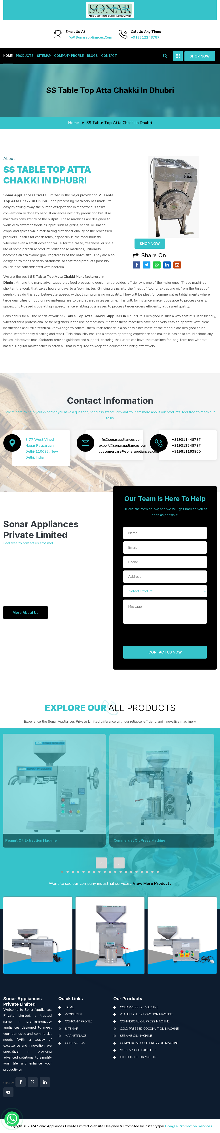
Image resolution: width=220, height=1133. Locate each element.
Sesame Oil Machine (136, 1036)
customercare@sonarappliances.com (129, 451)
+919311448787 (186, 439)
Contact (109, 55)
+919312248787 (145, 37)
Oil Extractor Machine (139, 1057)
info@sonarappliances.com (89, 37)
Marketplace (76, 1036)
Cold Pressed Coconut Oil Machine (149, 1029)
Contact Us (75, 1043)
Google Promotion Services (188, 1126)
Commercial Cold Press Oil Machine (149, 1043)
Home (8, 55)
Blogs (92, 55)
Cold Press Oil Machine (139, 1007)
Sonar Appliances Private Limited (22, 1001)
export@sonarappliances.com (123, 445)
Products (25, 55)
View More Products (152, 883)
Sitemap (44, 55)
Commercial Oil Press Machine (145, 1021)
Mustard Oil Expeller (138, 1050)
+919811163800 (186, 451)
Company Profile (69, 55)
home (73, 122)
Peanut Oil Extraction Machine (146, 1014)
